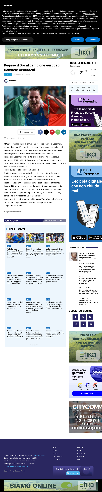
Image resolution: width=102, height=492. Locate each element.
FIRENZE (57, 453)
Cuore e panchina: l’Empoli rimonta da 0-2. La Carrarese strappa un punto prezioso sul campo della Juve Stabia (35, 307)
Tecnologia (83, 298)
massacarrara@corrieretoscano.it (16, 466)
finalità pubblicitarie (59, 21)
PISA (79, 450)
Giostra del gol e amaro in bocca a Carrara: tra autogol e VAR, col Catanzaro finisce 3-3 (15, 334)
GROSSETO (58, 456)
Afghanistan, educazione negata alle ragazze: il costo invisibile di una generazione (87, 281)
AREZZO (56, 447)
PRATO (80, 456)
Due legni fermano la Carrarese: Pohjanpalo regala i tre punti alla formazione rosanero (54, 305)
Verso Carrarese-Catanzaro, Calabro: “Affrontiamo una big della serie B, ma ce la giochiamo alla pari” (34, 335)
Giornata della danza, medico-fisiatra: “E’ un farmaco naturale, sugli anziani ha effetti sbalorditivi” (87, 269)
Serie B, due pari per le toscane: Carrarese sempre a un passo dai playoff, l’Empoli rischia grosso (35, 253)
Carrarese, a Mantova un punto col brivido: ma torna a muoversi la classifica (55, 334)
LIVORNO (57, 459)
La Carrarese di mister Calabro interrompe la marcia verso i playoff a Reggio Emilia (55, 252)
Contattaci (73, 473)
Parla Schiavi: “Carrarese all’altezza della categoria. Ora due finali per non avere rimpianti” (15, 253)
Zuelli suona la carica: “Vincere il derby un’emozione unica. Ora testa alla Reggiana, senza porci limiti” (15, 279)
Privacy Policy (20, 471)
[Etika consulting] (51, 491)
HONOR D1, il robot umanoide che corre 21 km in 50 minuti (88, 302)
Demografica (84, 276)
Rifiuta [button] (77, 40)
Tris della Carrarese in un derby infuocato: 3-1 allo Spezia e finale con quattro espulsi (54, 279)
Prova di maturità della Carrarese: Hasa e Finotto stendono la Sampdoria (15, 305)
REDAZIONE (13, 81)
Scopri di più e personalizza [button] (17, 40)
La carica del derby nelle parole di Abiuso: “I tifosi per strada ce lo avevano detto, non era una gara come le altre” (35, 279)
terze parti (41, 16)
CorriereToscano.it (38, 455)
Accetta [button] (92, 40)
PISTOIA (81, 453)
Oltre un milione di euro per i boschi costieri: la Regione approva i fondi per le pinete (88, 291)
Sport (8, 74)
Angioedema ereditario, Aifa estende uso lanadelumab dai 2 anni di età (87, 258)
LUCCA (80, 447)
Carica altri (35, 345)
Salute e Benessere (86, 253)
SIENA (80, 459)
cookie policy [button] (90, 14)
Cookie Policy (9, 471)
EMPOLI (56, 450)
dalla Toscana (84, 288)
